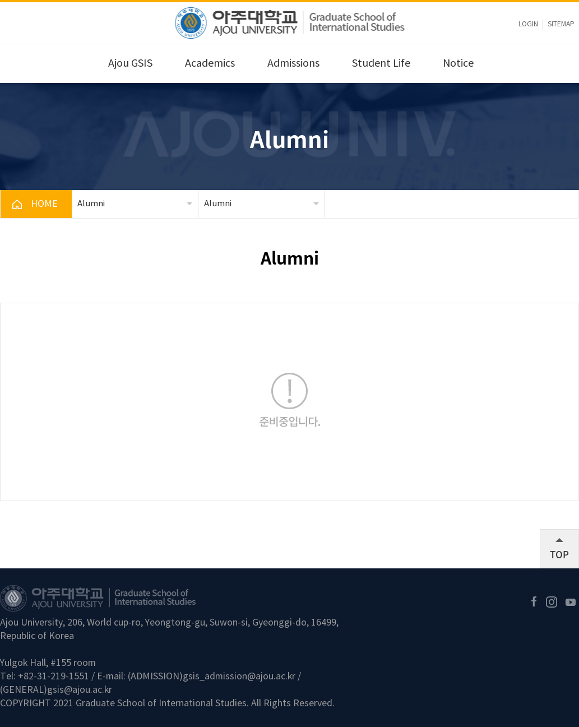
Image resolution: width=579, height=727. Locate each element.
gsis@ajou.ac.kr (79, 690)
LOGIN (528, 24)
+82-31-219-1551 (53, 677)
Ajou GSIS (130, 64)
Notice (458, 64)
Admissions (293, 64)
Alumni (91, 204)
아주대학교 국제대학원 (289, 23)
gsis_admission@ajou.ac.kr (239, 677)
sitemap (561, 24)
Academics (210, 64)
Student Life (381, 64)
